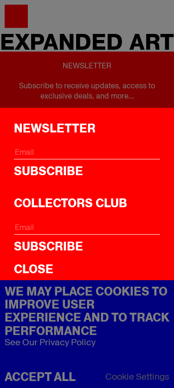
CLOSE (33, 269)
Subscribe (48, 171)
